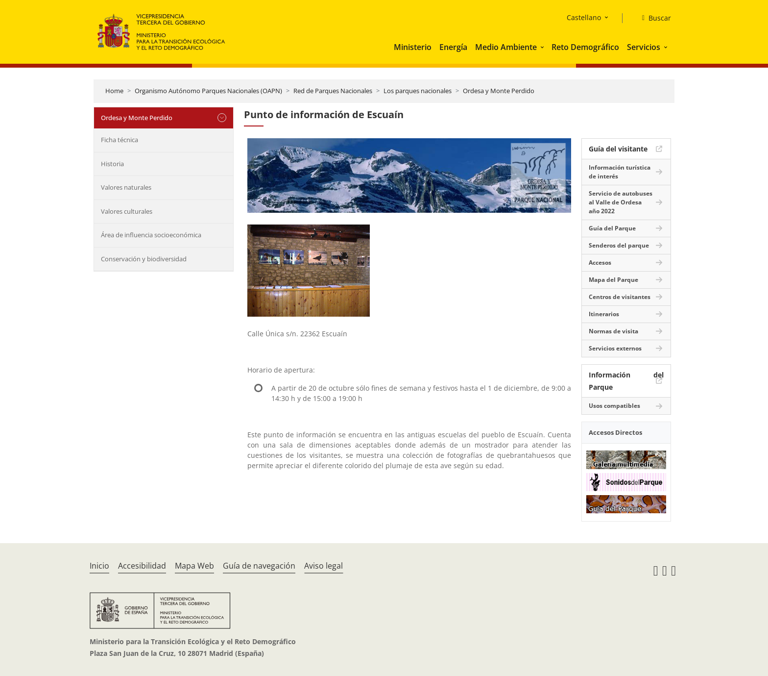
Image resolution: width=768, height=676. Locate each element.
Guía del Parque (612, 228)
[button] (543, 47)
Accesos (600, 262)
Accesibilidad (142, 565)
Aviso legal (323, 565)
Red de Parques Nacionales (332, 90)
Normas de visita (613, 331)
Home (114, 90)
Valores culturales (126, 211)
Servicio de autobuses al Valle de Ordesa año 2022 (620, 202)
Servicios (643, 47)
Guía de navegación (259, 565)
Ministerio (413, 47)
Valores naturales (126, 187)
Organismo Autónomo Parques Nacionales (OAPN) (208, 90)
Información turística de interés (619, 171)
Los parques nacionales (418, 90)
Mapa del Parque (613, 279)
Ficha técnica (119, 139)
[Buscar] (652, 18)
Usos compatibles (614, 405)
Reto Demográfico (585, 47)
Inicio (99, 565)
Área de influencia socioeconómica (151, 234)
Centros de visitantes (619, 297)
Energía (453, 47)
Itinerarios (604, 314)
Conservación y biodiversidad (144, 258)
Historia (112, 163)
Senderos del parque (619, 245)
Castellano (584, 17)
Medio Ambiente (506, 47)
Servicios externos (615, 348)
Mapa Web (194, 565)
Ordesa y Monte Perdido (498, 90)
